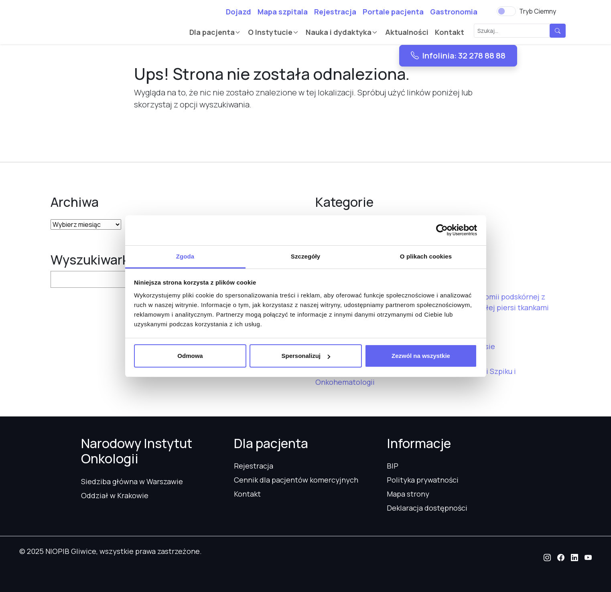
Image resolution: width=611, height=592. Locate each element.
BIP (392, 466)
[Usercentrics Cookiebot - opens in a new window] (442, 230)
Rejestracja (335, 11)
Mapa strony (408, 494)
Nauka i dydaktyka (338, 32)
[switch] (506, 11)
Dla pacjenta (212, 32)
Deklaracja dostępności (427, 508)
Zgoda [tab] (185, 256)
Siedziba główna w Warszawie (132, 481)
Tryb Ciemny (537, 11)
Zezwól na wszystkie (421, 355)
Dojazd (238, 11)
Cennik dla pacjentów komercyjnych (296, 480)
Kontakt (449, 32)
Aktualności (406, 32)
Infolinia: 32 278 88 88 (458, 55)
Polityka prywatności (423, 480)
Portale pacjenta (393, 11)
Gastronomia (453, 11)
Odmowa (190, 355)
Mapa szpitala (283, 11)
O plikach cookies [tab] (426, 256)
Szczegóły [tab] (305, 256)
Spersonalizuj (305, 355)
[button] (547, 557)
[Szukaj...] (512, 31)
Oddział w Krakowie (114, 495)
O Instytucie (270, 32)
